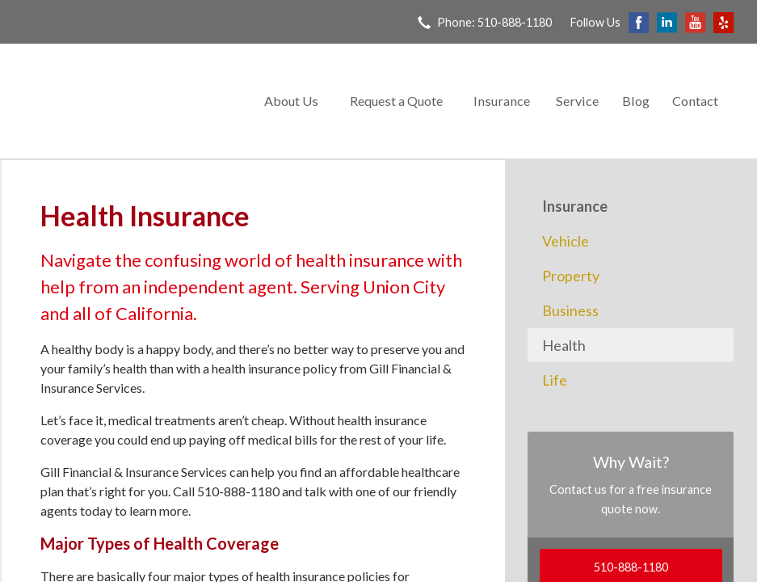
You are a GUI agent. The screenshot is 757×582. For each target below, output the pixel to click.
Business (570, 310)
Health (564, 345)
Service (577, 100)
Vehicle (565, 241)
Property (570, 276)
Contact (695, 100)
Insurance (501, 100)
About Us (291, 100)
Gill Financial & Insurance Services (127, 101)
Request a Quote (396, 100)
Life (554, 380)
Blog (636, 100)
